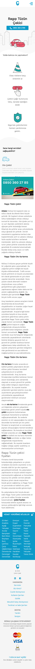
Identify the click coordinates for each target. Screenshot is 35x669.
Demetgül (6, 554)
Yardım (17, 613)
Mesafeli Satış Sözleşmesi (17, 602)
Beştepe (5, 539)
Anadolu (5, 523)
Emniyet (16, 521)
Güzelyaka (17, 539)
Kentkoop (16, 557)
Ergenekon (17, 526)
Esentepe (16, 528)
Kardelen (16, 551)
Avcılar (4, 531)
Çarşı (4, 546)
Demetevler (6, 551)
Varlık (26, 539)
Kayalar (16, 554)
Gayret (15, 531)
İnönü (15, 546)
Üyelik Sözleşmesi (17, 592)
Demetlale (6, 557)
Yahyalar (27, 551)
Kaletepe (16, 549)
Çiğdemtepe (7, 549)
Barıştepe (6, 533)
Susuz (26, 533)
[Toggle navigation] (32, 3)
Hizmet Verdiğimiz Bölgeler (19, 514)
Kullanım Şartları (17, 595)
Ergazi (15, 523)
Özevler (27, 523)
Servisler (17, 585)
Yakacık (27, 541)
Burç (4, 541)
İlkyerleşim (17, 544)
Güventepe (17, 536)
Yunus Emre (28, 554)
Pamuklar (27, 526)
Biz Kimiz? (17, 588)
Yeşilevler (27, 549)
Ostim (26, 521)
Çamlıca (5, 544)
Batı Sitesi (6, 536)
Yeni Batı (27, 544)
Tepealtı (27, 536)
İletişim (17, 616)
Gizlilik (17, 599)
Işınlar (15, 541)
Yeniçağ (27, 546)
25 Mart (5, 521)
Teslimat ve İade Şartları (17, 605)
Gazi (14, 533)
